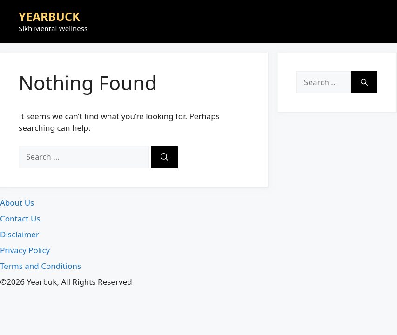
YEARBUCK (49, 16)
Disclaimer (19, 234)
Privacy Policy (25, 250)
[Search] (164, 157)
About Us (17, 202)
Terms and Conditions (40, 266)
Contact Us (20, 218)
